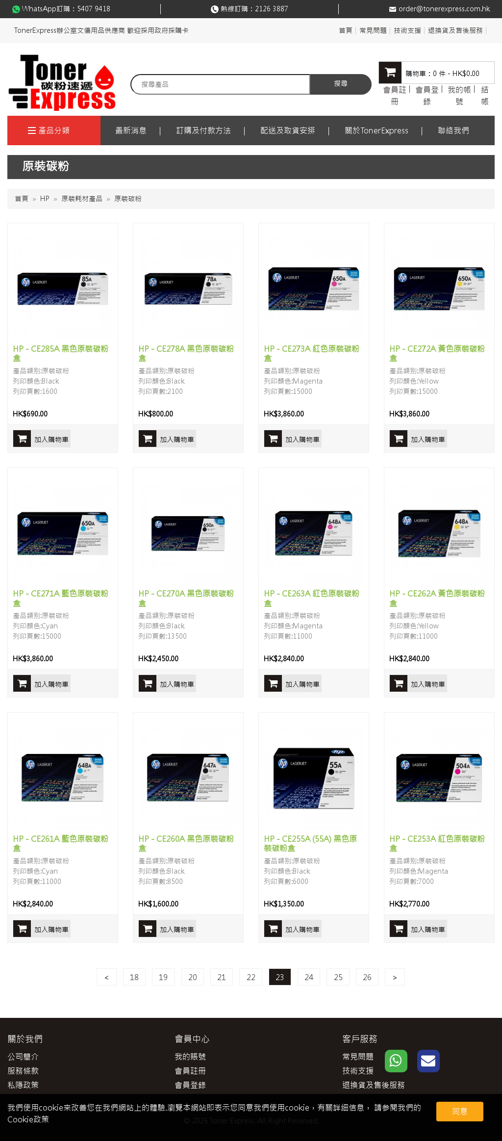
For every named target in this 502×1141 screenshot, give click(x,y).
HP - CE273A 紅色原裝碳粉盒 (311, 353)
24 (308, 977)
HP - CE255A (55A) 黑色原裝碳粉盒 (310, 843)
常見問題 (373, 30)
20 (192, 977)
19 (163, 977)
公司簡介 (23, 1057)
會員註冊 (394, 95)
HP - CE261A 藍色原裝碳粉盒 (60, 843)
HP (45, 198)
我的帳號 (459, 95)
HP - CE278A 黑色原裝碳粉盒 (186, 353)
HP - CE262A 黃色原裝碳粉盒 (437, 598)
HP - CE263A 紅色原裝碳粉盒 (311, 598)
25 (338, 977)
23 (280, 977)
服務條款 (23, 1071)
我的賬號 (190, 1057)
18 (134, 977)
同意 (460, 1111)
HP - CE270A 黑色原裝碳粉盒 (186, 598)
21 (221, 977)
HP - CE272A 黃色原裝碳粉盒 (437, 353)
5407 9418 (93, 8)
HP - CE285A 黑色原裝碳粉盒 (60, 353)
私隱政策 (23, 1085)
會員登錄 (427, 95)
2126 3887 (271, 8)
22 (251, 977)
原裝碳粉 (128, 198)
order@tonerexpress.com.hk (444, 8)
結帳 (485, 95)
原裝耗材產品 (81, 198)
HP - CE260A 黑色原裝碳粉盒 (186, 843)
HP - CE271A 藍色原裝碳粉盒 (60, 598)
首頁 (345, 30)
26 (367, 977)
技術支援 (407, 30)
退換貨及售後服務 (455, 30)
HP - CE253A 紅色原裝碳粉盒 (437, 843)
